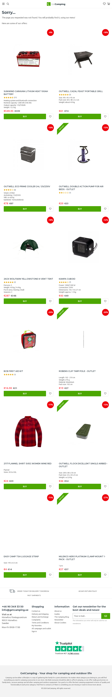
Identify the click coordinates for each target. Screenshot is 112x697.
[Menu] (3, 3)
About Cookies (60, 623)
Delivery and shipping (40, 614)
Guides (57, 614)
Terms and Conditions (40, 623)
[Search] (8, 4)
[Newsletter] (105, 616)
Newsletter (58, 620)
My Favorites (37, 626)
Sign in (34, 631)
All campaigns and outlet (41, 629)
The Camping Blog (61, 617)
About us (58, 611)
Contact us (36, 611)
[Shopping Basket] (108, 3)
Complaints (36, 620)
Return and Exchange (40, 617)
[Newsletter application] (87, 616)
